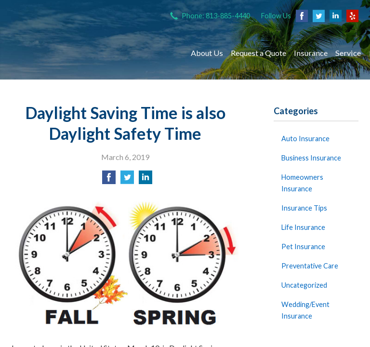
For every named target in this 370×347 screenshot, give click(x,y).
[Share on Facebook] (109, 180)
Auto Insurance (305, 138)
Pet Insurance (303, 246)
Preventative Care (309, 266)
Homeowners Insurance (302, 183)
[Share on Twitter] (127, 180)
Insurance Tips (304, 208)
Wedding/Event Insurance (305, 310)
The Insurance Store (92, 53)
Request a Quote (258, 52)
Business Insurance (311, 158)
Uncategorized (304, 285)
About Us (207, 52)
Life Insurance (303, 227)
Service (348, 52)
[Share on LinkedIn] (145, 180)
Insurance (311, 52)
